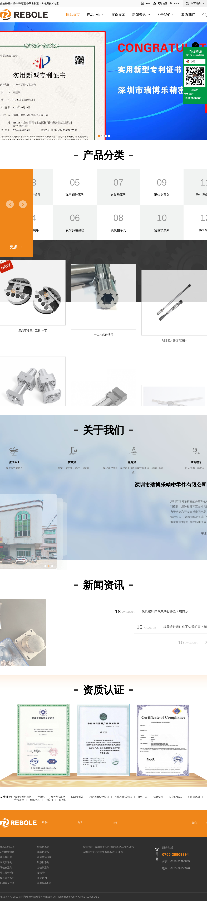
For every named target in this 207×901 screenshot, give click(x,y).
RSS (174, 3)
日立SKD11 (175, 797)
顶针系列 (42, 877)
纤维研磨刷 (194, 797)
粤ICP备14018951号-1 (87, 896)
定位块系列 (43, 867)
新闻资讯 (141, 15)
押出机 (41, 797)
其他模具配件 (44, 883)
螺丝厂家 (142, 797)
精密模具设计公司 (99, 797)
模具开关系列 (7, 877)
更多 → (16, 246)
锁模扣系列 (43, 862)
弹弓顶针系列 (7, 857)
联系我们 (188, 15)
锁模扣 (62, 800)
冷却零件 (42, 872)
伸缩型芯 (35, 800)
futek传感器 (77, 797)
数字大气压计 (58, 797)
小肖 (192, 61)
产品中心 (96, 15)
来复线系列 (6, 862)
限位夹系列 (6, 867)
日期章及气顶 (7, 883)
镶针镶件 (158, 797)
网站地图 (160, 3)
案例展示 (118, 15)
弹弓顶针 (19, 800)
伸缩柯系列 (43, 846)
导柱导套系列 (7, 872)
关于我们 (166, 15)
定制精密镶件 (7, 852)
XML (145, 3)
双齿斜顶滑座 (44, 857)
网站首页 (73, 15)
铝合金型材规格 (22, 797)
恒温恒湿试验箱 (123, 797)
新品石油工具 (7, 846)
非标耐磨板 (43, 852)
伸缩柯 (49, 800)
